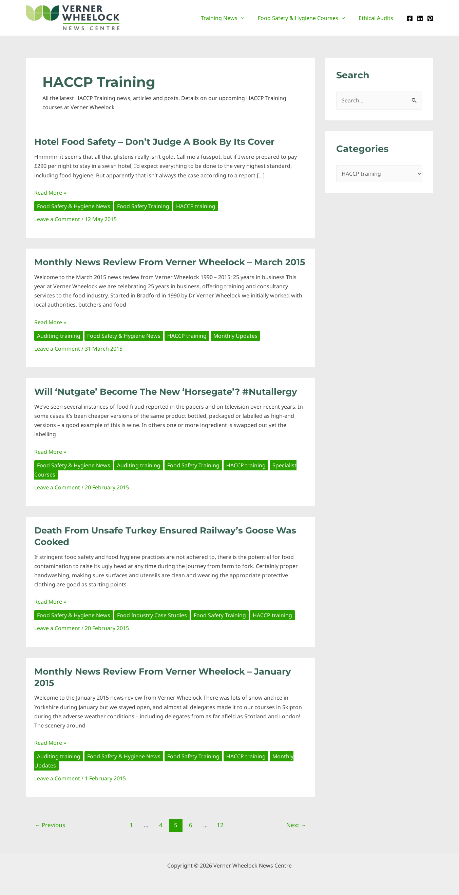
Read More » (50, 192)
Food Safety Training (143, 206)
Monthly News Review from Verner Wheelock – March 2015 (169, 262)
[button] (247, 18)
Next (296, 825)
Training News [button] (229, 18)
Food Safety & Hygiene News (74, 206)
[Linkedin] (420, 18)
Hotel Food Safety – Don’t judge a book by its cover (154, 141)
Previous (50, 825)
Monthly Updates (236, 335)
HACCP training (196, 206)
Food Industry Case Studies (152, 615)
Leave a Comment (57, 219)
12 (220, 825)
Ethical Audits (377, 18)
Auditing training (58, 335)
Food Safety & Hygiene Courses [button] (305, 18)
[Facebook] (410, 18)
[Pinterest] (430, 18)
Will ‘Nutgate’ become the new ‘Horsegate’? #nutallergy (165, 391)
